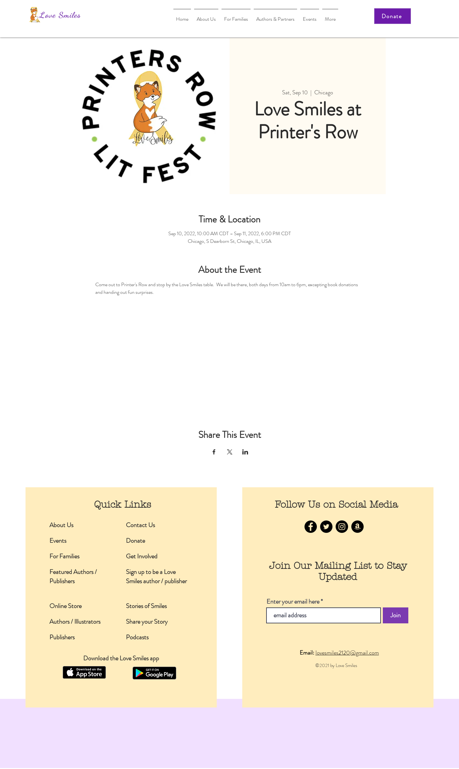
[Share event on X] (230, 451)
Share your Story (147, 621)
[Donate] (392, 16)
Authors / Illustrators (74, 621)
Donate (135, 540)
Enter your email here (292, 602)
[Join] (395, 615)
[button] (275, 16)
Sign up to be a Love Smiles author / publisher (156, 576)
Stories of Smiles (146, 606)
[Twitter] (326, 526)
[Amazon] (357, 526)
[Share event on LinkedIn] (245, 451)
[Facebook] (310, 526)
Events (57, 540)
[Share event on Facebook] (214, 451)
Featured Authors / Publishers (73, 576)
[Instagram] (342, 526)
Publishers (62, 637)
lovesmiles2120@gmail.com (347, 653)
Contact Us (140, 525)
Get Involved (141, 556)
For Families (64, 556)
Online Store (65, 606)
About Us (61, 525)
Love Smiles (60, 15)
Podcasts (137, 637)
